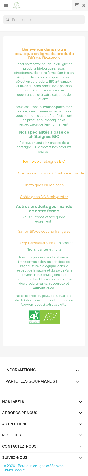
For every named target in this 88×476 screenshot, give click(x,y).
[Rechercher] (44, 19)
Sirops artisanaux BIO (36, 243)
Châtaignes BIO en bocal (44, 185)
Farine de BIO (44, 161)
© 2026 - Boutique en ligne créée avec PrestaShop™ (33, 468)
